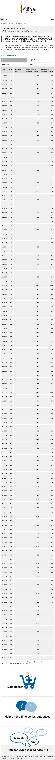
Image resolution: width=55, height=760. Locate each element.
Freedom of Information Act (30, 756)
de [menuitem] (52, 19)
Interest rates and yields (13, 45)
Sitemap (42, 756)
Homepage (4, 23)
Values (4, 60)
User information (15, 758)
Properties (5, 65)
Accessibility (49, 756)
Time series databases (22, 23)
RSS (23, 758)
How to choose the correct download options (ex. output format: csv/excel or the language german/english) (24, 662)
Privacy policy (5, 758)
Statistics (11, 23)
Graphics (32, 60)
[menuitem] (2, 19)
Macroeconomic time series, (16, 31)
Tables (31, 65)
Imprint (18, 756)
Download (12, 55)
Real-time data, (31, 31)
